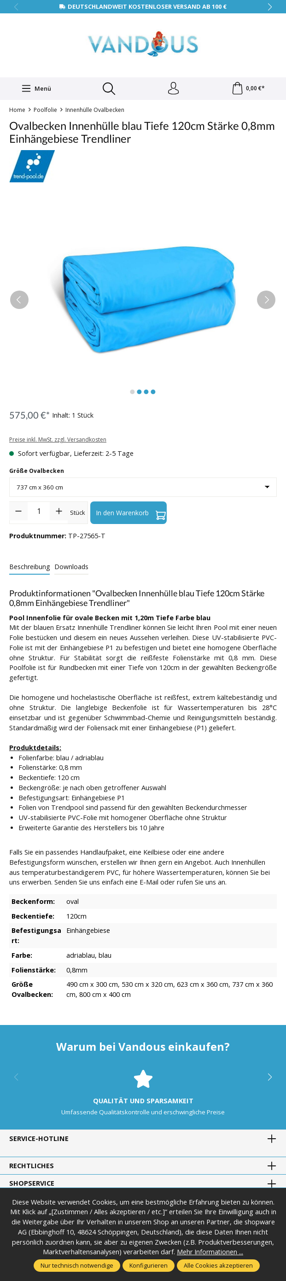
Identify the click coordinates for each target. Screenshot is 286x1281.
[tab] (29, 568)
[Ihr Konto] (173, 89)
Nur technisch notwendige (77, 1265)
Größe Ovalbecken (36, 472)
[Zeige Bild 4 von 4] (153, 393)
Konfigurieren (148, 1265)
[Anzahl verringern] (18, 512)
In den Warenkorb (131, 514)
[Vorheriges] (19, 301)
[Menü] (36, 89)
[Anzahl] (38, 512)
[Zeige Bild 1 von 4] (132, 393)
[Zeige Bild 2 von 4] (139, 393)
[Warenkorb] (247, 89)
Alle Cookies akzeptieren (218, 1265)
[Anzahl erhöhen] (59, 512)
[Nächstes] (266, 301)
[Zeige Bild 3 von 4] (146, 393)
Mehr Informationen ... (210, 1252)
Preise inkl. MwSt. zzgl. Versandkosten (57, 441)
